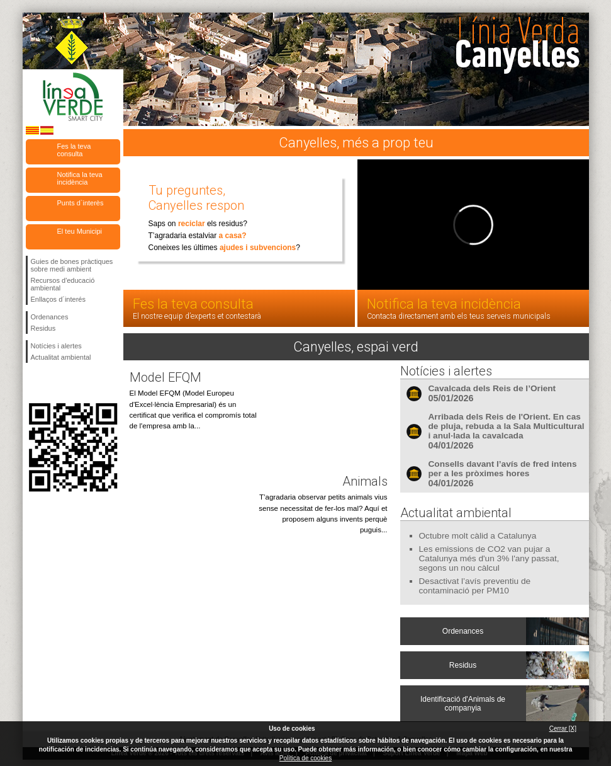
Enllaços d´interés (58, 299)
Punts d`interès (80, 203)
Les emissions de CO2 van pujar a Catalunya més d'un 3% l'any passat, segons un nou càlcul (489, 558)
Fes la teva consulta (74, 149)
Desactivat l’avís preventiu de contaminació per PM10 (475, 585)
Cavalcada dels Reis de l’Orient (492, 388)
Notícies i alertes (56, 346)
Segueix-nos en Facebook (33, 383)
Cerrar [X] (562, 728)
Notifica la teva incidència (80, 178)
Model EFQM (165, 377)
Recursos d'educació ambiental (63, 284)
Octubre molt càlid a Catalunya (478, 535)
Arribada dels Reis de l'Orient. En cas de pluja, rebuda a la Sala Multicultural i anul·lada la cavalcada (507, 426)
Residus (43, 328)
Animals (365, 481)
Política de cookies (305, 758)
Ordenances (50, 317)
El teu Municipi (80, 231)
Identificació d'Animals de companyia (462, 703)
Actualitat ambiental (61, 357)
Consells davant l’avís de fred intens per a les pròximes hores (503, 468)
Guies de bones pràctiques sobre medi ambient (72, 265)
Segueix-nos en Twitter (54, 383)
